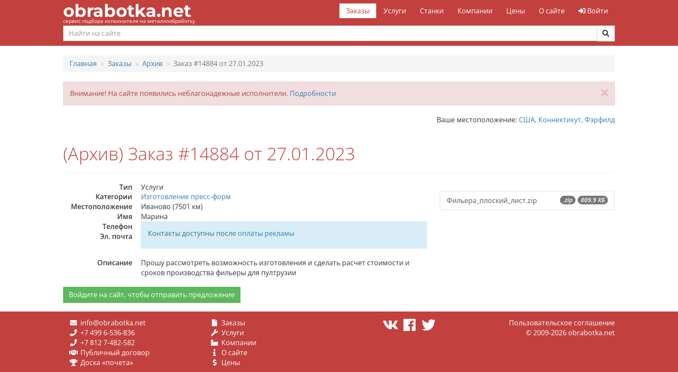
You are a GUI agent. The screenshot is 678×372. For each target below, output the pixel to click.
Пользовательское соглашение (562, 322)
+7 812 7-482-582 (107, 342)
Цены (515, 11)
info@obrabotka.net (113, 322)
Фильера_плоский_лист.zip (527, 200)
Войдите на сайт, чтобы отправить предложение (152, 294)
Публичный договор (115, 352)
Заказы (358, 11)
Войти (593, 11)
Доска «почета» (106, 362)
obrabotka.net (127, 10)
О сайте (552, 11)
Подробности (313, 93)
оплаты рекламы (266, 233)
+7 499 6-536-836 (107, 332)
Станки (432, 11)
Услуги (395, 11)
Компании (475, 11)
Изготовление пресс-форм (186, 196)
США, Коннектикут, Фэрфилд (567, 119)
